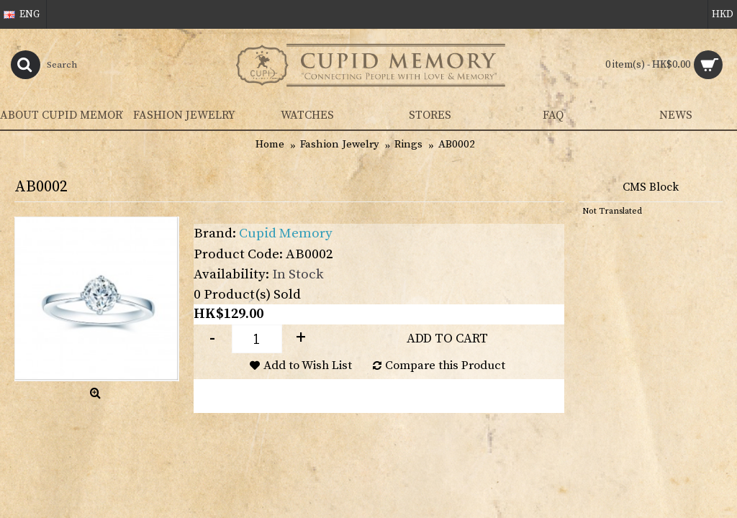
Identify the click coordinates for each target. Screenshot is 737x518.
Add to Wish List (307, 365)
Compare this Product (445, 365)
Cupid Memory (286, 233)
